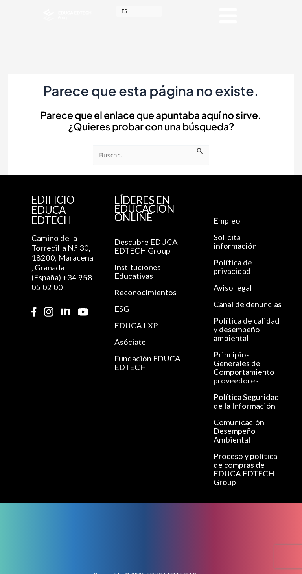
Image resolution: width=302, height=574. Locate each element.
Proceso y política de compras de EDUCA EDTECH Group (245, 469)
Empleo (227, 220)
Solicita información (235, 241)
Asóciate (130, 341)
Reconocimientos (145, 292)
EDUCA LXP (136, 325)
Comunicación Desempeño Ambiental (239, 430)
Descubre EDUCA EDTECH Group (146, 246)
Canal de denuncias (248, 304)
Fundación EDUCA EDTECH (147, 363)
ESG (121, 308)
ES (124, 11)
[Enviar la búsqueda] (200, 150)
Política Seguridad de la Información (246, 401)
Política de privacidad (233, 266)
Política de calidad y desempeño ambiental (247, 329)
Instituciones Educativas (137, 271)
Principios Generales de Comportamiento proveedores (244, 367)
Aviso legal (233, 287)
